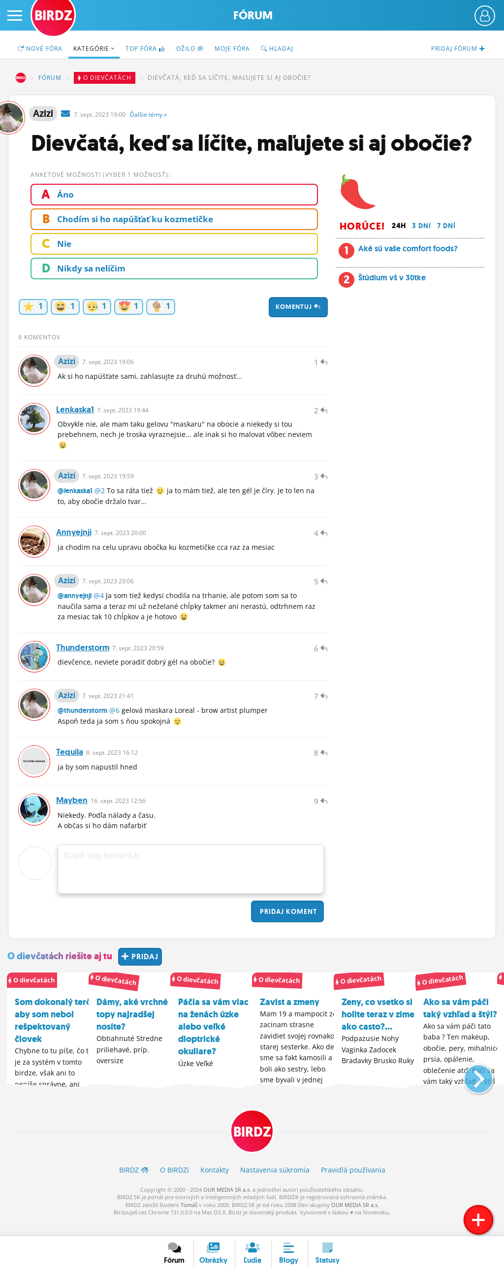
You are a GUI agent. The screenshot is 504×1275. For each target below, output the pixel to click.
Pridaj (287, 925)
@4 (99, 603)
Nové (40, 48)
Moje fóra (232, 48)
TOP (145, 48)
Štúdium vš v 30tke (392, 277)
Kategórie (94, 48)
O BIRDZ (174, 1184)
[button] (470, 1089)
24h (399, 225)
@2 (99, 495)
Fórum (253, 15)
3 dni (421, 225)
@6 (114, 721)
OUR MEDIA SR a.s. (227, 1204)
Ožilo (190, 48)
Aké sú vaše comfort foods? (408, 248)
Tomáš (189, 1219)
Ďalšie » (148, 114)
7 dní (446, 225)
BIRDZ (21, 78)
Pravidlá (353, 1184)
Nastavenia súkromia (275, 1184)
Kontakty (214, 1184)
